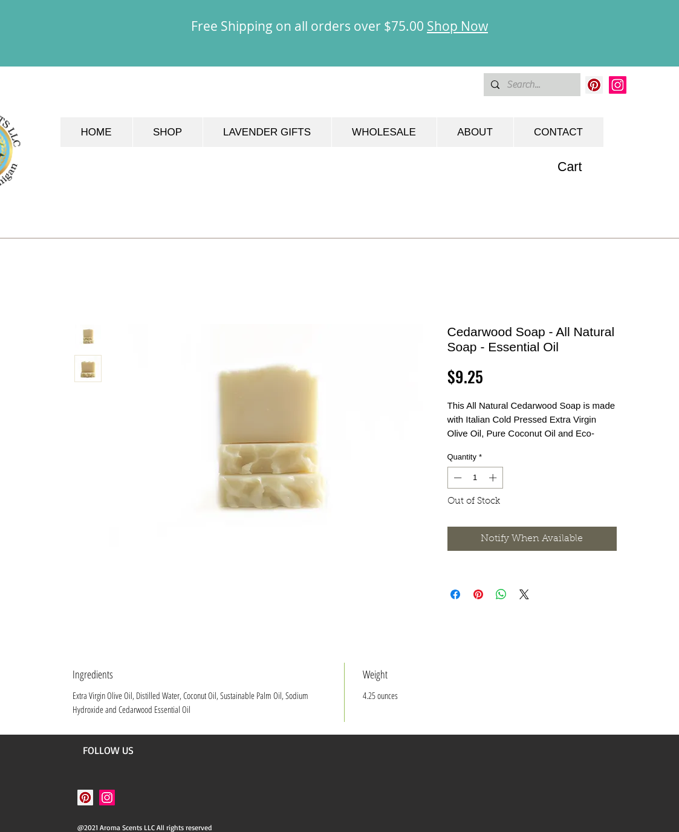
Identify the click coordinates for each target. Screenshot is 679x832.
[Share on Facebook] (455, 594)
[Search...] (531, 84)
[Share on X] (524, 594)
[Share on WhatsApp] (501, 594)
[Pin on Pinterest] (478, 594)
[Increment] (494, 477)
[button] (580, 166)
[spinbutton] (475, 477)
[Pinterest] (594, 85)
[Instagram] (617, 85)
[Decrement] (456, 477)
